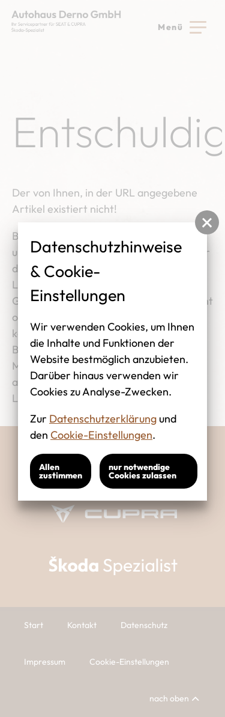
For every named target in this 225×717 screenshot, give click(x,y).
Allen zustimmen (60, 471)
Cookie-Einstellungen (101, 435)
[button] (207, 222)
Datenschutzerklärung (103, 419)
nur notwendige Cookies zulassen (142, 471)
